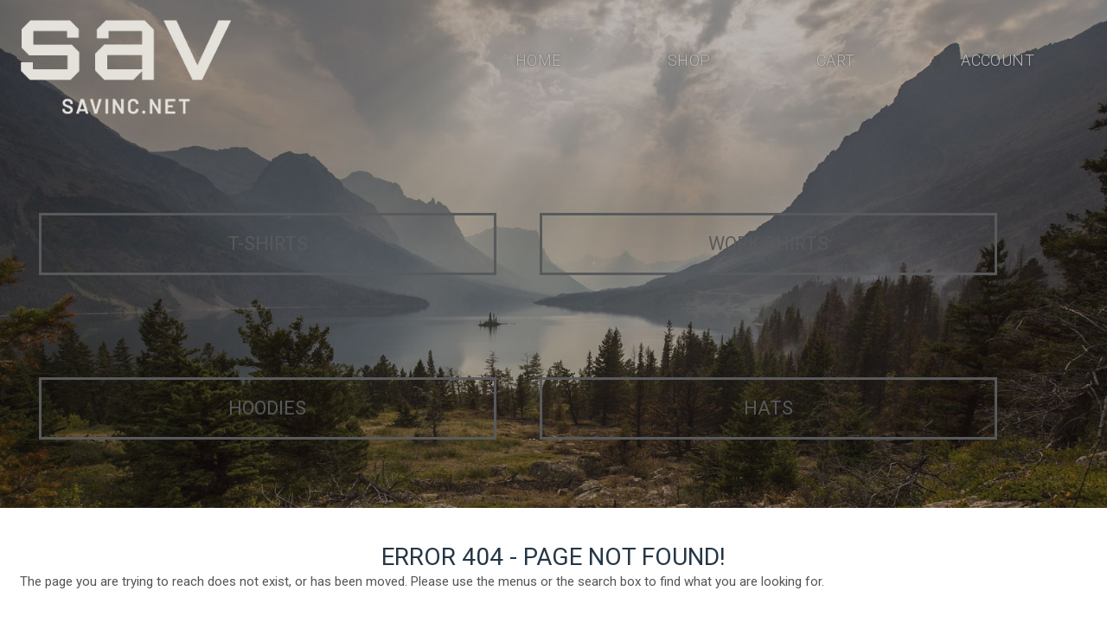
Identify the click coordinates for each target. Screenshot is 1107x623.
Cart (831, 63)
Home (537, 63)
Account (995, 63)
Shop (685, 63)
